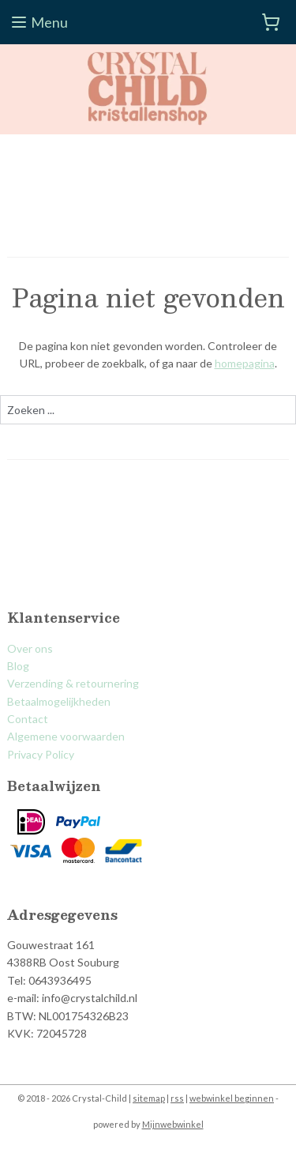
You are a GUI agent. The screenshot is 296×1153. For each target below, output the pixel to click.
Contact (27, 718)
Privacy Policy (40, 754)
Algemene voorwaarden (66, 736)
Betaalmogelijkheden (59, 701)
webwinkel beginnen (231, 1098)
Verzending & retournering (73, 683)
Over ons (30, 648)
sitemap (149, 1098)
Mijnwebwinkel (173, 1124)
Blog (18, 666)
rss (177, 1098)
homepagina (245, 363)
